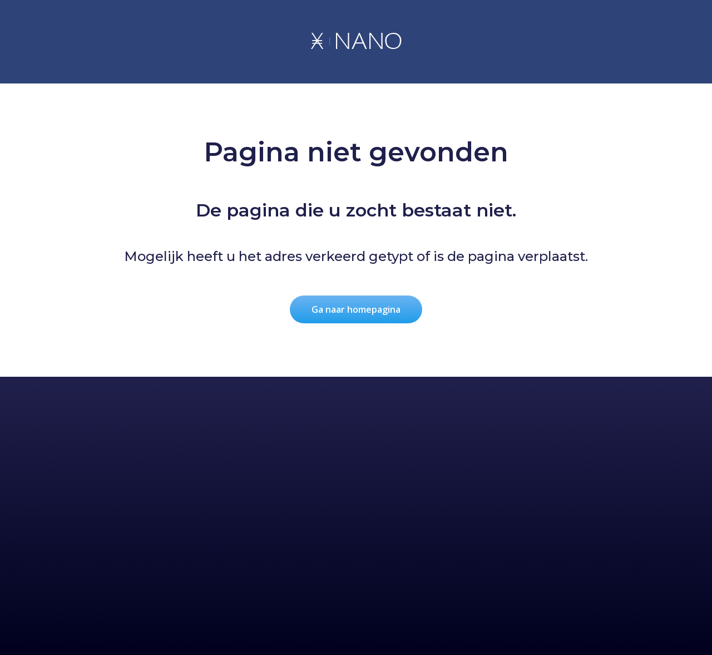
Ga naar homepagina (356, 309)
